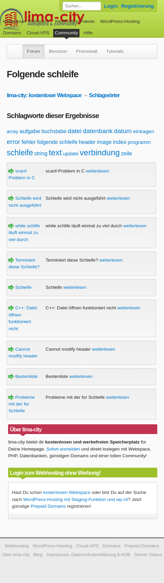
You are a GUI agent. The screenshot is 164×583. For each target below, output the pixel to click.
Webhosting (17, 545)
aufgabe (30, 131)
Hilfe (88, 32)
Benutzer (58, 51)
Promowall (86, 51)
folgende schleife (57, 142)
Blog (37, 554)
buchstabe (53, 131)
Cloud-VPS (38, 32)
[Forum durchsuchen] (82, 6)
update (70, 153)
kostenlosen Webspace (66, 492)
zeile (126, 153)
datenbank (98, 130)
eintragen (143, 131)
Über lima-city (16, 554)
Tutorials (115, 51)
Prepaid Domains (48, 506)
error (13, 141)
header (87, 142)
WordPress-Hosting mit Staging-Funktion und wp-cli (75, 499)
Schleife (19, 287)
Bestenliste (22, 376)
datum (123, 130)
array (12, 131)
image (104, 142)
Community (66, 32)
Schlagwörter (104, 95)
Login (111, 6)
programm (139, 142)
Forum (33, 51)
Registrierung (137, 6)
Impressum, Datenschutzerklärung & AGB (88, 554)
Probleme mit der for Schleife (21, 404)
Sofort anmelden (63, 449)
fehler (29, 142)
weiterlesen (97, 170)
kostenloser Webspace (26, 21)
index (120, 142)
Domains (12, 32)
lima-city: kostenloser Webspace (44, 95)
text (55, 152)
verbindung (100, 152)
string (40, 153)
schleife (20, 152)
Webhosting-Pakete (75, 21)
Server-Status (148, 554)
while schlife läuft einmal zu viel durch (24, 232)
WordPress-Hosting (120, 21)
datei (74, 130)
